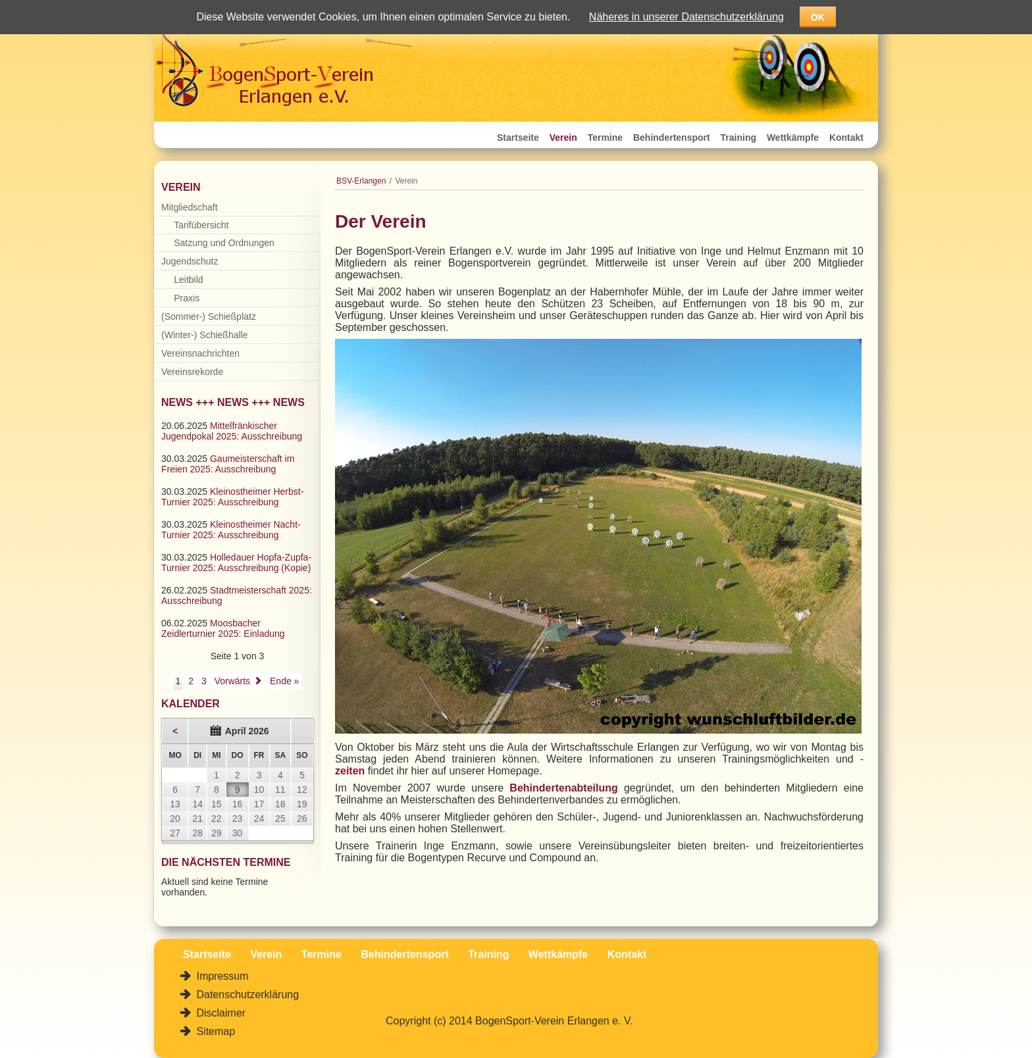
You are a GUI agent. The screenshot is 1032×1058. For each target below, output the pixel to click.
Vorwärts (232, 681)
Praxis (186, 298)
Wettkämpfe (793, 137)
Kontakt (846, 137)
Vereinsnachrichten (200, 353)
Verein (563, 137)
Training (738, 137)
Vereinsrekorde (192, 371)
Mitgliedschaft (189, 207)
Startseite (518, 137)
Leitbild (188, 279)
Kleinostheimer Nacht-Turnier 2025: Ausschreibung (231, 529)
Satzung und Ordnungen (224, 243)
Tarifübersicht (201, 225)
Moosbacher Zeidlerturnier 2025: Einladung (223, 628)
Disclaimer (219, 1013)
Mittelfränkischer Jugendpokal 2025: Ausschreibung (231, 430)
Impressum (221, 976)
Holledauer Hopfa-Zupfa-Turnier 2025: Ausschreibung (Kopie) (236, 562)
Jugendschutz (189, 261)
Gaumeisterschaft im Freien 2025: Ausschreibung (227, 463)
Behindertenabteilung (563, 788)
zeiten (350, 770)
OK (818, 17)
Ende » (284, 681)
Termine (605, 137)
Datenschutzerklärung (246, 994)
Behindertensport (671, 137)
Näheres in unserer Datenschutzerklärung (686, 16)
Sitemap (214, 1031)
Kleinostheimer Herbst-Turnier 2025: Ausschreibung (232, 496)
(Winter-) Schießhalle (204, 335)
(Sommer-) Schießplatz (208, 316)
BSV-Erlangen (361, 181)
